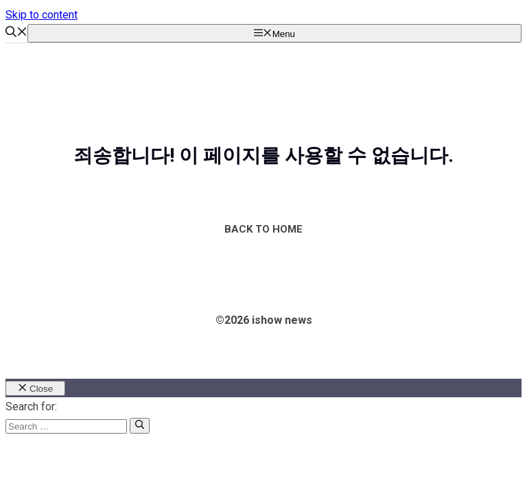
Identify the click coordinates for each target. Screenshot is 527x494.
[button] (16, 33)
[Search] (140, 425)
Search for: (31, 406)
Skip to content (41, 14)
